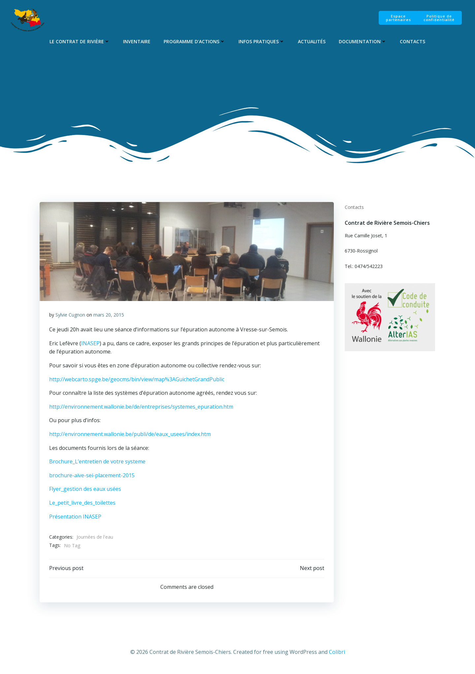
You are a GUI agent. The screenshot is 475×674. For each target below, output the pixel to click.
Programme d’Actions (195, 42)
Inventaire (137, 42)
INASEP (90, 345)
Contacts (413, 42)
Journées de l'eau (95, 539)
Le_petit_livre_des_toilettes (82, 504)
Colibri (337, 654)
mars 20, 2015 (108, 317)
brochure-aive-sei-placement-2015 (92, 477)
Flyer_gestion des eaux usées (85, 491)
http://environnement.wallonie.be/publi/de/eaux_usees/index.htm (130, 436)
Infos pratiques (262, 42)
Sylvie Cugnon (70, 317)
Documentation (363, 42)
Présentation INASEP (75, 518)
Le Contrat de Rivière (80, 42)
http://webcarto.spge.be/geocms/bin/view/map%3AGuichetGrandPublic (136, 381)
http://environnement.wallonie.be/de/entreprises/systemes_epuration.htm (141, 408)
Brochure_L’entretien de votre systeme (97, 463)
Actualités (312, 42)
